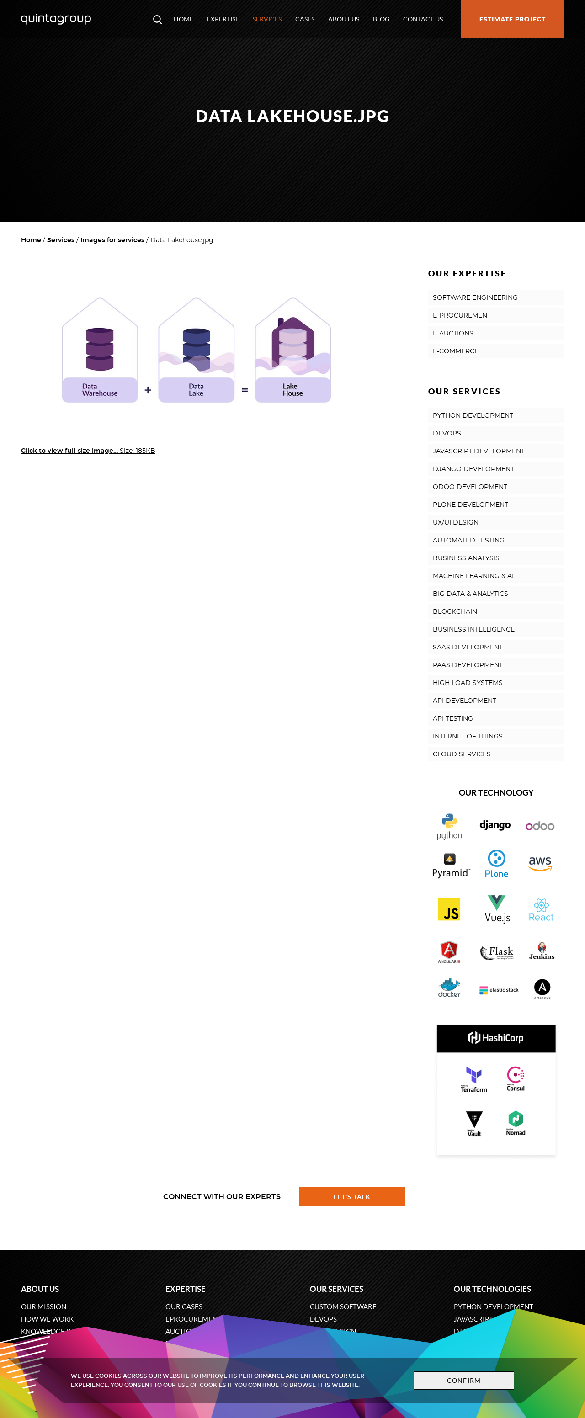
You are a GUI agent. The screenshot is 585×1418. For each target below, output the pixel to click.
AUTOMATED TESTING (469, 540)
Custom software (343, 1307)
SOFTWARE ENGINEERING (475, 298)
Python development (493, 1307)
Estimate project (512, 19)
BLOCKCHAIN (455, 612)
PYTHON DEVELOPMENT (473, 416)
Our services (336, 1289)
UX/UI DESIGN (456, 523)
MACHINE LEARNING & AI (473, 576)
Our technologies (492, 1289)
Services (267, 19)
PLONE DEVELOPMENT (470, 505)
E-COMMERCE (456, 351)
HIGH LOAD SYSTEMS (468, 683)
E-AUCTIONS (453, 333)
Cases (304, 19)
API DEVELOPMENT (464, 701)
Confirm (462, 1380)
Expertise (223, 19)
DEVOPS (447, 433)
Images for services (112, 240)
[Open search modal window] (158, 19)
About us (343, 19)
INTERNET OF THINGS (468, 736)
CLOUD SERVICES (462, 754)
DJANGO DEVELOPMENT (473, 469)
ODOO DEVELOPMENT (470, 487)
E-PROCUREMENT (462, 316)
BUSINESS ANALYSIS (466, 558)
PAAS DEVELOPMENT (468, 665)
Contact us (423, 19)
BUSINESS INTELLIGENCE (474, 630)
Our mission (43, 1307)
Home (183, 19)
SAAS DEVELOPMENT (468, 647)
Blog (381, 19)
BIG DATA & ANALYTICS (470, 594)
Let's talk (352, 1196)
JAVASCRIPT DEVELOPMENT (479, 451)
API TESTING (453, 719)
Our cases (183, 1307)
